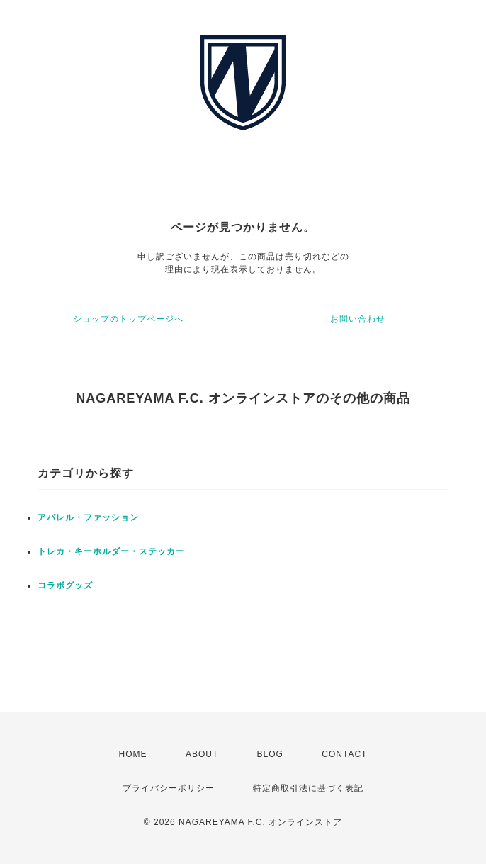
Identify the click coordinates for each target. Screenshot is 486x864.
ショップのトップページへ (128, 319)
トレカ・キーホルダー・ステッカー (111, 551)
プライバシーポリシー (169, 788)
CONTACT (344, 754)
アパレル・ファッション (88, 517)
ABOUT (202, 754)
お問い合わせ (357, 319)
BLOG (270, 754)
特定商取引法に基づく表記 (308, 788)
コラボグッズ (65, 585)
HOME (133, 754)
